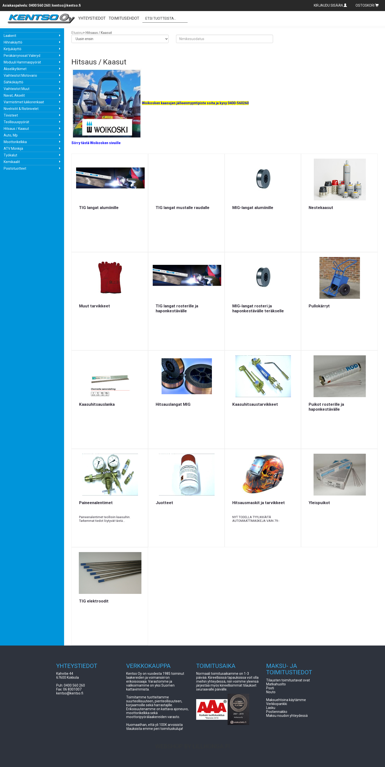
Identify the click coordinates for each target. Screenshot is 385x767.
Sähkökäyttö (13, 82)
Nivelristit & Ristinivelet (21, 109)
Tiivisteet (11, 115)
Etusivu (77, 33)
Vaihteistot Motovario (20, 75)
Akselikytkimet (15, 69)
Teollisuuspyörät (16, 122)
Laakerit (10, 36)
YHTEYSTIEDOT (92, 18)
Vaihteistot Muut (16, 89)
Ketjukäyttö (12, 49)
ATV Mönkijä (13, 148)
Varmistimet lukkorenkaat (24, 102)
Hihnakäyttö (13, 42)
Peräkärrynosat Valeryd (22, 56)
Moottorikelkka (15, 142)
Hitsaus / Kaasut (16, 129)
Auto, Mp (11, 135)
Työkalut (10, 155)
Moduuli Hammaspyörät (22, 62)
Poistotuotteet (15, 168)
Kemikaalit (12, 162)
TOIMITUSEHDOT (124, 18)
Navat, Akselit (14, 95)
